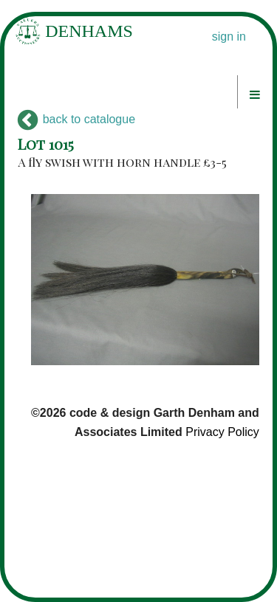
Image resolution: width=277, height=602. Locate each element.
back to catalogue (76, 119)
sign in (229, 36)
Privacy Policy (222, 432)
